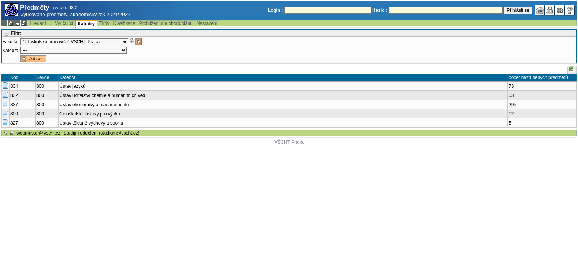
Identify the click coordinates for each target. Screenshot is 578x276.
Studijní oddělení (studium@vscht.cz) (102, 133)
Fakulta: (10, 41)
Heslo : (380, 10)
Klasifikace (124, 23)
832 (14, 95)
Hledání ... (40, 23)
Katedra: (11, 50)
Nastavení (207, 23)
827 (14, 123)
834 (14, 86)
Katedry (86, 23)
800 (14, 114)
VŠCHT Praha (289, 142)
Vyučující (64, 23)
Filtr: (16, 33)
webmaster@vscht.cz (38, 133)
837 (14, 104)
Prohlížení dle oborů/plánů (166, 23)
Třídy (104, 23)
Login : (275, 10)
